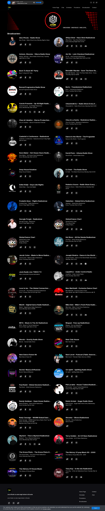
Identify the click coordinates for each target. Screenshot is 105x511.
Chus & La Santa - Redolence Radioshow (82, 120)
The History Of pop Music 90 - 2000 (80, 452)
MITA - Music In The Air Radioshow (33, 323)
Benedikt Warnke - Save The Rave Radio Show (84, 71)
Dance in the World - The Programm (80, 137)
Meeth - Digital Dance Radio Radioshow (35, 305)
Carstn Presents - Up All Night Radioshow (36, 104)
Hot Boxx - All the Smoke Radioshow (80, 237)
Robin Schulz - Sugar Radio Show (79, 401)
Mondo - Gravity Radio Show (31, 340)
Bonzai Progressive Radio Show (32, 87)
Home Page (56, 7)
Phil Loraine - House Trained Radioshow (82, 385)
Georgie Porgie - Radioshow (30, 219)
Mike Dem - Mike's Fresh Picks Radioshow (83, 305)
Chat (62, 7)
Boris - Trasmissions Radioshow (79, 87)
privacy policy (47, 509)
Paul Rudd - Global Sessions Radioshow (35, 385)
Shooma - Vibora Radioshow (77, 418)
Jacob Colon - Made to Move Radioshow (36, 255)
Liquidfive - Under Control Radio (79, 272)
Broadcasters (86, 7)
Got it (95, 508)
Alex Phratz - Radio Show (29, 38)
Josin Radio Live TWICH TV (30, 272)
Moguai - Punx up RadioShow (78, 323)
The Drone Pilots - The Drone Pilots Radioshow (38, 452)
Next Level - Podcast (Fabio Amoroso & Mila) (84, 355)
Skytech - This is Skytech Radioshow (34, 436)
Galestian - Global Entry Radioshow (80, 201)
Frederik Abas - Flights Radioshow (33, 201)
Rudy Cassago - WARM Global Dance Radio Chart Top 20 (42, 418)
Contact (94, 7)
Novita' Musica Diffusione (29, 370)
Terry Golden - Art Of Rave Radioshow (81, 436)
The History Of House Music (30, 469)
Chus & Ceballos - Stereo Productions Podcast (38, 120)
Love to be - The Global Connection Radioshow (38, 288)
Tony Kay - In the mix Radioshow (79, 469)
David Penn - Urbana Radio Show (79, 153)
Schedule (69, 7)
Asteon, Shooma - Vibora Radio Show (34, 54)
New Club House (72, 340)
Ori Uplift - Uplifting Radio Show (79, 370)
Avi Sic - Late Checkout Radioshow (80, 54)
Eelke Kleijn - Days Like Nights (31, 185)
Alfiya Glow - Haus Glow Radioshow (80, 38)
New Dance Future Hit (28, 355)
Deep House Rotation (28, 170)
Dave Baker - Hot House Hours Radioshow (36, 153)
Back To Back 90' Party (28, 71)
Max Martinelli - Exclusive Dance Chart (81, 288)
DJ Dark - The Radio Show (76, 170)
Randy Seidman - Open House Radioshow (36, 401)
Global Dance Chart (74, 219)
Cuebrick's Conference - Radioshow (34, 136)
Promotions (77, 7)
